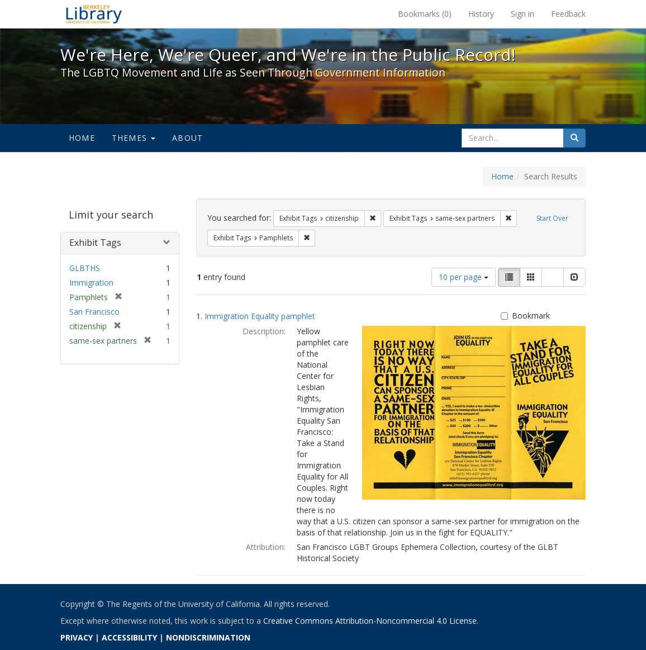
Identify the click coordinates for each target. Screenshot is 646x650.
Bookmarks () (425, 13)
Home (82, 137)
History (481, 13)
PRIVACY (76, 637)
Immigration (91, 282)
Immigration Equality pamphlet (260, 316)
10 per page (463, 277)
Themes (133, 137)
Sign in (522, 13)
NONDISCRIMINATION (208, 637)
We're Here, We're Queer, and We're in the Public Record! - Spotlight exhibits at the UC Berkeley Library (94, 14)
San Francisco (94, 311)
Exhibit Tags (95, 242)
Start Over (552, 218)
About (187, 137)
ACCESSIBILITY (129, 637)
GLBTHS (84, 268)
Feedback (568, 13)
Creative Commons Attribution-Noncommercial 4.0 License (370, 620)
